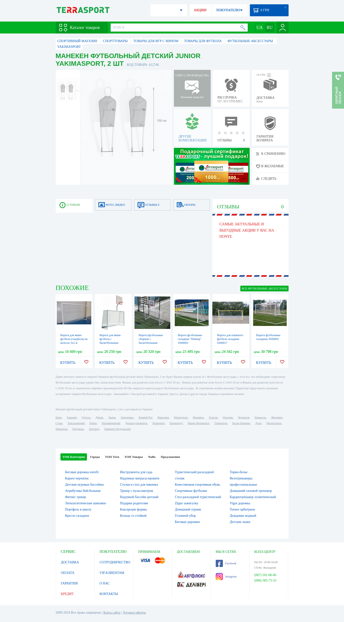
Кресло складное (77, 515)
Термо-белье (238, 472)
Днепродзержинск (136, 423)
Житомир (277, 417)
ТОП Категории (74, 457)
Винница (198, 417)
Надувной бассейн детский (139, 497)
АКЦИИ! (200, 10)
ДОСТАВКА (70, 562)
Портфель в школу (78, 509)
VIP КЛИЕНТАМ (112, 573)
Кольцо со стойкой (133, 515)
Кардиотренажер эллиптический (253, 497)
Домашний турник (188, 509)
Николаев (163, 417)
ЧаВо (152, 457)
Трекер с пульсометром (136, 491)
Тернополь (220, 423)
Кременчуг (176, 423)
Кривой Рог (145, 417)
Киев (59, 417)
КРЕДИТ (67, 594)
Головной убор (185, 515)
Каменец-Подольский (117, 429)
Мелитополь (273, 423)
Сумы (59, 423)
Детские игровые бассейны (84, 484)
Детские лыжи (240, 522)
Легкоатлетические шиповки (85, 503)
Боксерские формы (133, 509)
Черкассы (260, 417)
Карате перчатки (77, 478)
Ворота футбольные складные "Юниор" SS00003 (190, 338)
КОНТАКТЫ (109, 594)
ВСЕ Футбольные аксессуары (264, 288)
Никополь (62, 429)
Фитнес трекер (75, 497)
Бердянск (78, 429)
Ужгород (94, 429)
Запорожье (127, 417)
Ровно (93, 423)
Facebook (226, 563)
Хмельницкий (76, 423)
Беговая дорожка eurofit (82, 472)
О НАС (105, 583)
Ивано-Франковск (198, 423)
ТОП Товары (133, 457)
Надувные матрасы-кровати (139, 478)
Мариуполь (181, 417)
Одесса (86, 417)
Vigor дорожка (240, 503)
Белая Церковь (241, 423)
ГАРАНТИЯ (69, 583)
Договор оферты (134, 612)
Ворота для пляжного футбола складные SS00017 (230, 338)
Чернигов (243, 417)
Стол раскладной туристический (198, 497)
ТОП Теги (112, 457)
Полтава (228, 417)
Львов (112, 417)
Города (95, 457)
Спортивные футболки (191, 491)
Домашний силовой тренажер (251, 491)
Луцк (258, 423)
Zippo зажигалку (187, 503)
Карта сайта (111, 612)
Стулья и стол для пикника (139, 484)
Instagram (226, 576)
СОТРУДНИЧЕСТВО (115, 562)
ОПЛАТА (68, 573)
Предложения (170, 457)
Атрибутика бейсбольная (83, 491)
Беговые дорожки (187, 522)
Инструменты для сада (136, 472)
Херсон (213, 417)
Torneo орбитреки (242, 509)
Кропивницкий (111, 423)
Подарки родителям (134, 503)
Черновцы (158, 423)
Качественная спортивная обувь (197, 484)
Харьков (72, 417)
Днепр (99, 417)
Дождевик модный (243, 515)
